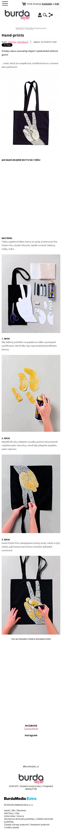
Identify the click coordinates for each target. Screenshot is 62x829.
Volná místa (9, 816)
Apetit (7, 810)
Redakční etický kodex (30, 786)
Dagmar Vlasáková (18, 42)
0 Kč (57, 3)
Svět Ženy (8, 813)
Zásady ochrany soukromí (16, 824)
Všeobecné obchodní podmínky (19, 819)
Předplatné (48, 786)
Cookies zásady (11, 827)
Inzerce (20, 816)
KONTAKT (13, 786)
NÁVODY (20, 28)
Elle (13, 810)
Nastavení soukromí (40, 824)
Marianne (21, 810)
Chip (17, 813)
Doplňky (29, 28)
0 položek (47, 3)
